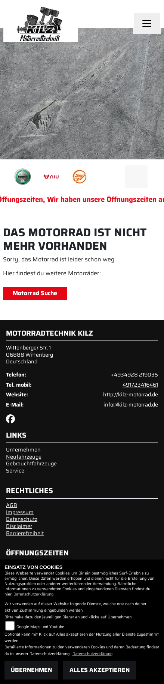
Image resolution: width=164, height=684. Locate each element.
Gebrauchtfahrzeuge (31, 463)
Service (15, 470)
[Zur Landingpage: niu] (51, 176)
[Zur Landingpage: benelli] (23, 176)
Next (153, 178)
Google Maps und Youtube (40, 627)
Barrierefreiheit (25, 533)
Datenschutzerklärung (33, 594)
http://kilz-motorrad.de (130, 394)
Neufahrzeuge (23, 457)
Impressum (20, 512)
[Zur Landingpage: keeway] (79, 176)
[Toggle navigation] (147, 23)
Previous (10, 178)
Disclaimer (19, 526)
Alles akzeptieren (99, 670)
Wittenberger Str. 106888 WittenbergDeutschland (29, 355)
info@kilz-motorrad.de (130, 404)
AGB (11, 505)
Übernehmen (31, 670)
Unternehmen (23, 450)
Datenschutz (21, 519)
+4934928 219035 (134, 374)
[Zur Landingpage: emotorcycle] (108, 176)
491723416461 (140, 385)
